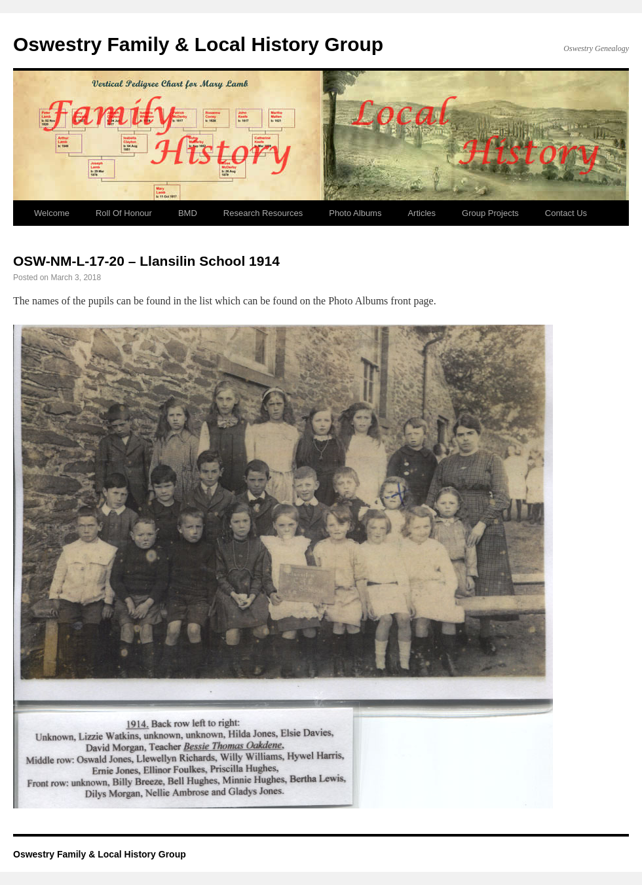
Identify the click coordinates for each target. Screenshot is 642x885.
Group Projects (490, 213)
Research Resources (263, 213)
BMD (187, 213)
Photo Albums (355, 213)
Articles (421, 213)
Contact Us (566, 213)
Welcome (51, 213)
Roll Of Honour (124, 213)
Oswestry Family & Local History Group (198, 44)
